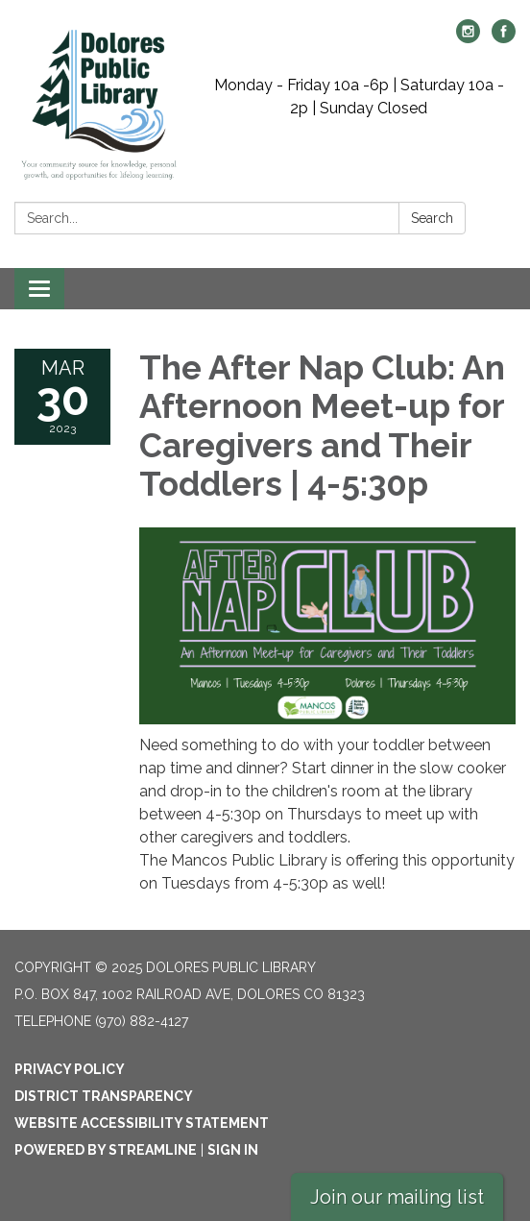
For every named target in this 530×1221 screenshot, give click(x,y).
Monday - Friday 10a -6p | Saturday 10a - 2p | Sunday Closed (359, 96)
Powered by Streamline (105, 1150)
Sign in (232, 1150)
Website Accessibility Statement (141, 1123)
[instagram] (468, 38)
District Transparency (103, 1096)
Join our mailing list (397, 1197)
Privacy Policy (69, 1069)
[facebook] (504, 38)
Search (432, 218)
